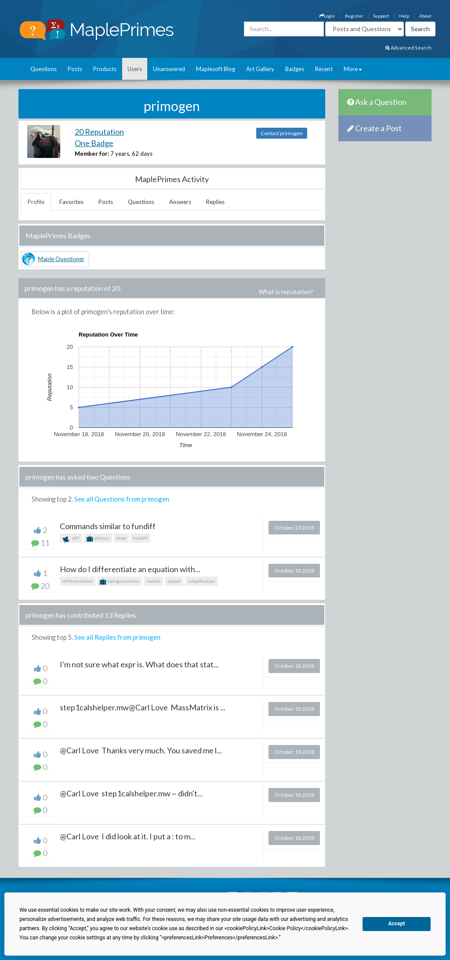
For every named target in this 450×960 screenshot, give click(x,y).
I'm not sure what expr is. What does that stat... (139, 664)
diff (71, 539)
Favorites (71, 201)
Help (404, 15)
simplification (201, 581)
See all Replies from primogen (117, 637)
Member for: (92, 153)
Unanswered (169, 68)
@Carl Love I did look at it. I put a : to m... (128, 836)
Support (381, 15)
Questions (43, 68)
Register (354, 15)
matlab (153, 581)
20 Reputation (99, 131)
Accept (396, 924)
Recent (324, 68)
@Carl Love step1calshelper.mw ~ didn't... (131, 793)
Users (134, 68)
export (174, 581)
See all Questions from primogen (121, 499)
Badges (294, 68)
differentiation (77, 581)
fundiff (140, 538)
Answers (180, 201)
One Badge (94, 143)
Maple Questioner (61, 258)
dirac (121, 538)
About (425, 15)
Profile (36, 201)
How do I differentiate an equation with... (130, 569)
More (353, 68)
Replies (215, 201)
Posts (75, 68)
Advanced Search (408, 47)
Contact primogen (282, 133)
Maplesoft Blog (215, 68)
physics (98, 538)
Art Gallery (260, 68)
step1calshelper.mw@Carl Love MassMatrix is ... (142, 707)
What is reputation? (286, 291)
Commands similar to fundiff (108, 526)
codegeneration (119, 581)
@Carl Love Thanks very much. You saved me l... (141, 750)
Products (104, 68)
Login (327, 15)
